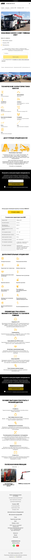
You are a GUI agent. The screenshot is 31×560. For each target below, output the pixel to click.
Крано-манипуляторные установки (15, 495)
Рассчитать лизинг (6, 40)
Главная (2, 7)
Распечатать (5, 45)
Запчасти (15, 533)
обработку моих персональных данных (20, 187)
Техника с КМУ (13, 7)
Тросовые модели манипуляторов (15, 497)
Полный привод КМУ (15, 505)
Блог (15, 521)
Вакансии (15, 537)
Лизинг (15, 535)
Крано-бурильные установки (15, 499)
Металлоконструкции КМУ (15, 514)
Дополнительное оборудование (16, 512)
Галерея (3, 67)
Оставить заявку (15, 212)
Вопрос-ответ (15, 523)
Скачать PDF (5, 42)
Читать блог (15, 467)
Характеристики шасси (10, 67)
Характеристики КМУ (20, 67)
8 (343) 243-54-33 (10, 3)
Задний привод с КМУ (15, 507)
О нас (15, 517)
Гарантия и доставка (15, 519)
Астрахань (7, 7)
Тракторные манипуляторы (15, 501)
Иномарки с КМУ (20, 7)
